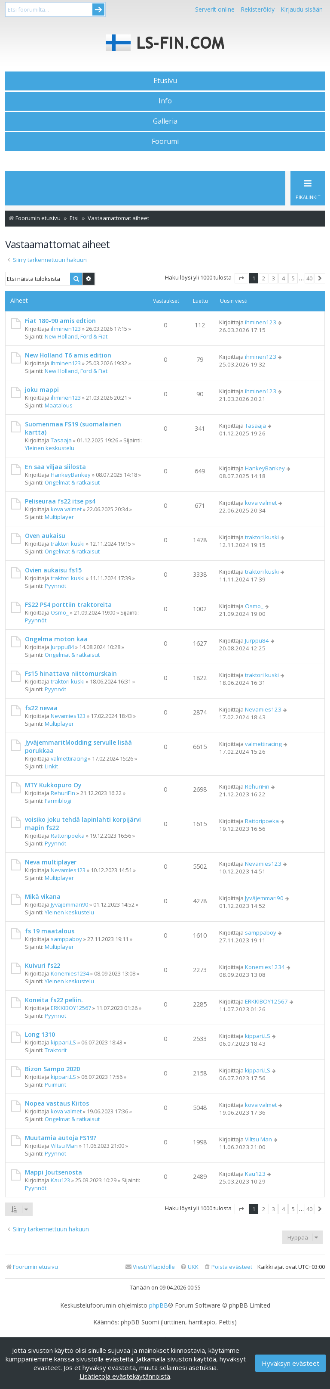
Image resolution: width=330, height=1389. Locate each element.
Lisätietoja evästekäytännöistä (124, 1376)
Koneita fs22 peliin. (54, 1000)
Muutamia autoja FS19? (60, 1138)
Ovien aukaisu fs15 (53, 570)
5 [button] (293, 278)
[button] (241, 278)
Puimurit (55, 1084)
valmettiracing (69, 758)
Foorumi (165, 141)
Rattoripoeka (68, 835)
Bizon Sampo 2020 (52, 1069)
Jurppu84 (62, 647)
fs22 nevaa (41, 708)
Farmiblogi (58, 801)
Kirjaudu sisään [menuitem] (302, 9)
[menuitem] (228, 1267)
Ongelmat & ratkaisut (72, 482)
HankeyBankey (71, 475)
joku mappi (42, 389)
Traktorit (56, 1050)
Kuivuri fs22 (42, 965)
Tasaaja (61, 440)
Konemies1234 (70, 973)
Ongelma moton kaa (56, 639)
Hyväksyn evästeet (290, 1363)
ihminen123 (66, 328)
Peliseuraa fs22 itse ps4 (60, 501)
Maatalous (59, 405)
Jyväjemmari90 (69, 904)
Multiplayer (59, 517)
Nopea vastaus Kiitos (57, 1103)
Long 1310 (40, 1034)
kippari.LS (63, 1042)
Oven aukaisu (45, 535)
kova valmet (66, 509)
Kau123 (60, 1180)
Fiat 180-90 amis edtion (60, 321)
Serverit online (215, 9)
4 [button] (283, 278)
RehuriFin (63, 793)
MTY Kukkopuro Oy (53, 785)
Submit (98, 9)
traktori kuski (68, 543)
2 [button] (263, 278)
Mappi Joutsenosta (53, 1172)
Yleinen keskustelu (49, 448)
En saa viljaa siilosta (55, 467)
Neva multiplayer (50, 862)
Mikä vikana (43, 896)
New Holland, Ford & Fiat (76, 336)
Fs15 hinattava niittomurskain (71, 673)
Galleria (165, 121)
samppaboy (66, 939)
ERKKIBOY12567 (71, 1008)
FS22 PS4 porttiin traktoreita (68, 604)
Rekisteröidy (258, 9)
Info (165, 101)
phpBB (158, 1305)
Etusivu (165, 80)
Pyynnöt (55, 586)
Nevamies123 (68, 716)
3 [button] (273, 278)
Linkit (51, 766)
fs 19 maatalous (49, 931)
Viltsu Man (64, 1146)
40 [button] (309, 278)
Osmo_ (60, 612)
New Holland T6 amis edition (68, 355)
